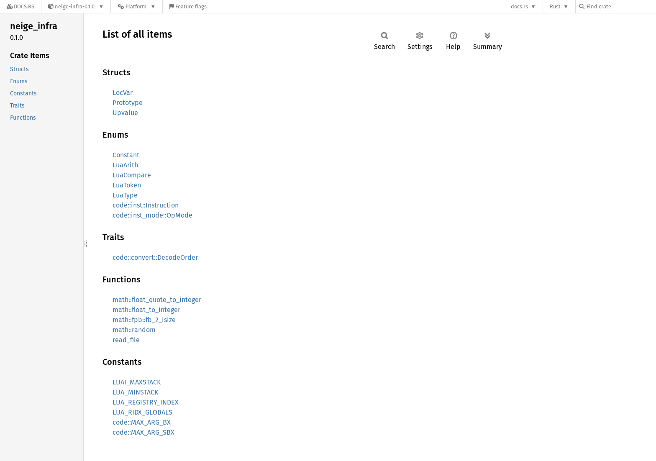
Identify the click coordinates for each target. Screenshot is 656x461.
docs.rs (519, 6)
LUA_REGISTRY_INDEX (146, 402)
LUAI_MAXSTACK (137, 382)
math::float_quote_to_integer (157, 300)
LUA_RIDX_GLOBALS (142, 412)
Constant (126, 155)
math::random (134, 330)
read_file (126, 340)
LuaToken (127, 185)
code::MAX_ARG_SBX (143, 432)
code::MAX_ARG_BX (142, 422)
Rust (555, 6)
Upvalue (125, 113)
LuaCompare (132, 175)
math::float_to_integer (146, 310)
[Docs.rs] (20, 6)
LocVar (123, 93)
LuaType (125, 195)
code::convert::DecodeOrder (155, 257)
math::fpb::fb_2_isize (144, 320)
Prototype (128, 103)
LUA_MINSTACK (135, 392)
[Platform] (136, 6)
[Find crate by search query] (621, 6)
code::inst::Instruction (146, 205)
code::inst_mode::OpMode (152, 215)
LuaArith (125, 165)
